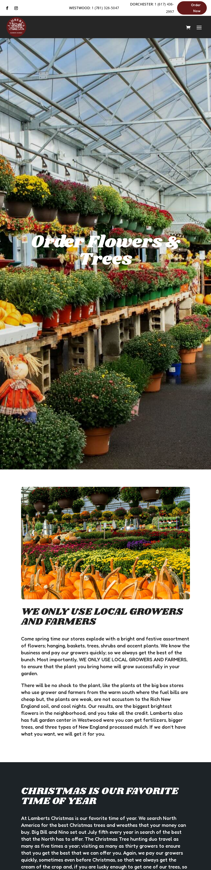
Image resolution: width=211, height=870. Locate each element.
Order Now (196, 8)
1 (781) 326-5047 (105, 7)
